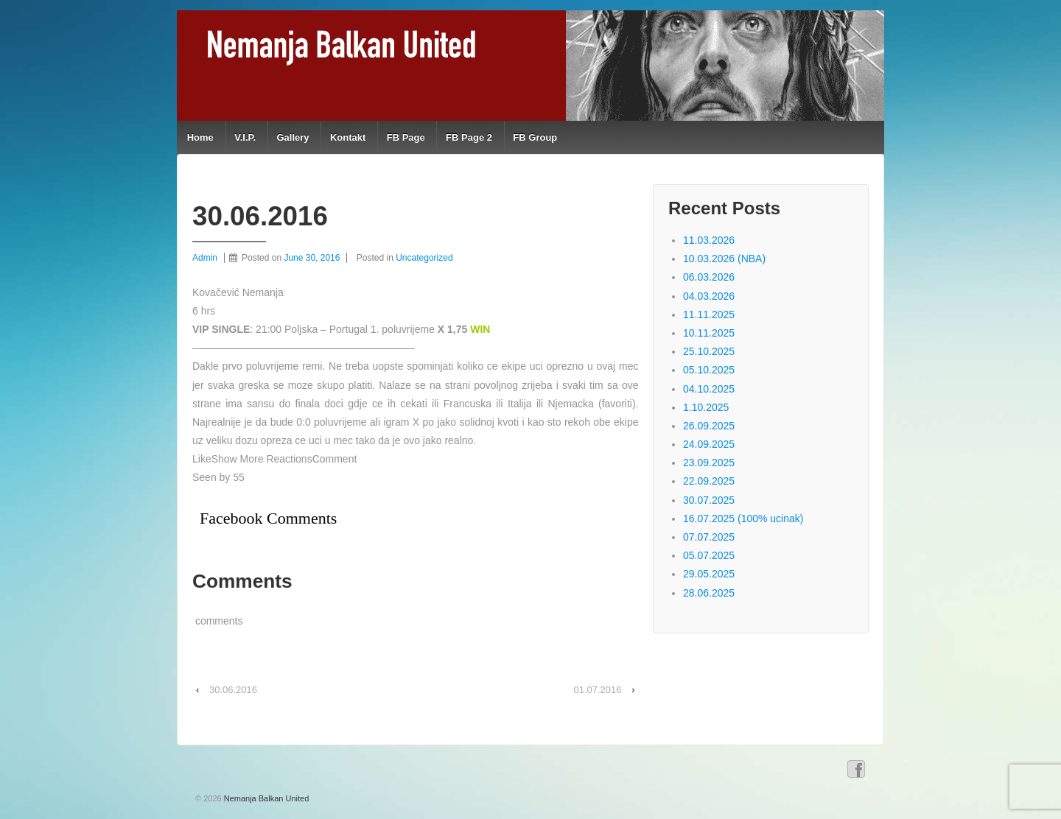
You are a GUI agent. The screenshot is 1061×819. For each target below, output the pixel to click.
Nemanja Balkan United (265, 798)
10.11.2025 (709, 333)
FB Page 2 (469, 137)
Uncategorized (424, 258)
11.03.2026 (709, 240)
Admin (204, 258)
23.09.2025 (709, 462)
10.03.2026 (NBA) (724, 258)
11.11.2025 (709, 314)
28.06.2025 (709, 593)
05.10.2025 (709, 370)
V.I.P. (245, 137)
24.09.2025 (709, 444)
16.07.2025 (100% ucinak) (743, 518)
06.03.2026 (709, 277)
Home (200, 137)
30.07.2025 (709, 500)
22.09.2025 (709, 481)
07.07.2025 (709, 537)
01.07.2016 (597, 689)
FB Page (406, 137)
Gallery (292, 137)
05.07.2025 (709, 555)
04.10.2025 (709, 389)
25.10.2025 (709, 351)
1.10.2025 (706, 407)
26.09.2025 (709, 426)
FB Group (535, 137)
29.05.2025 (709, 574)
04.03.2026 (709, 296)
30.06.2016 (233, 689)
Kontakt (347, 137)
